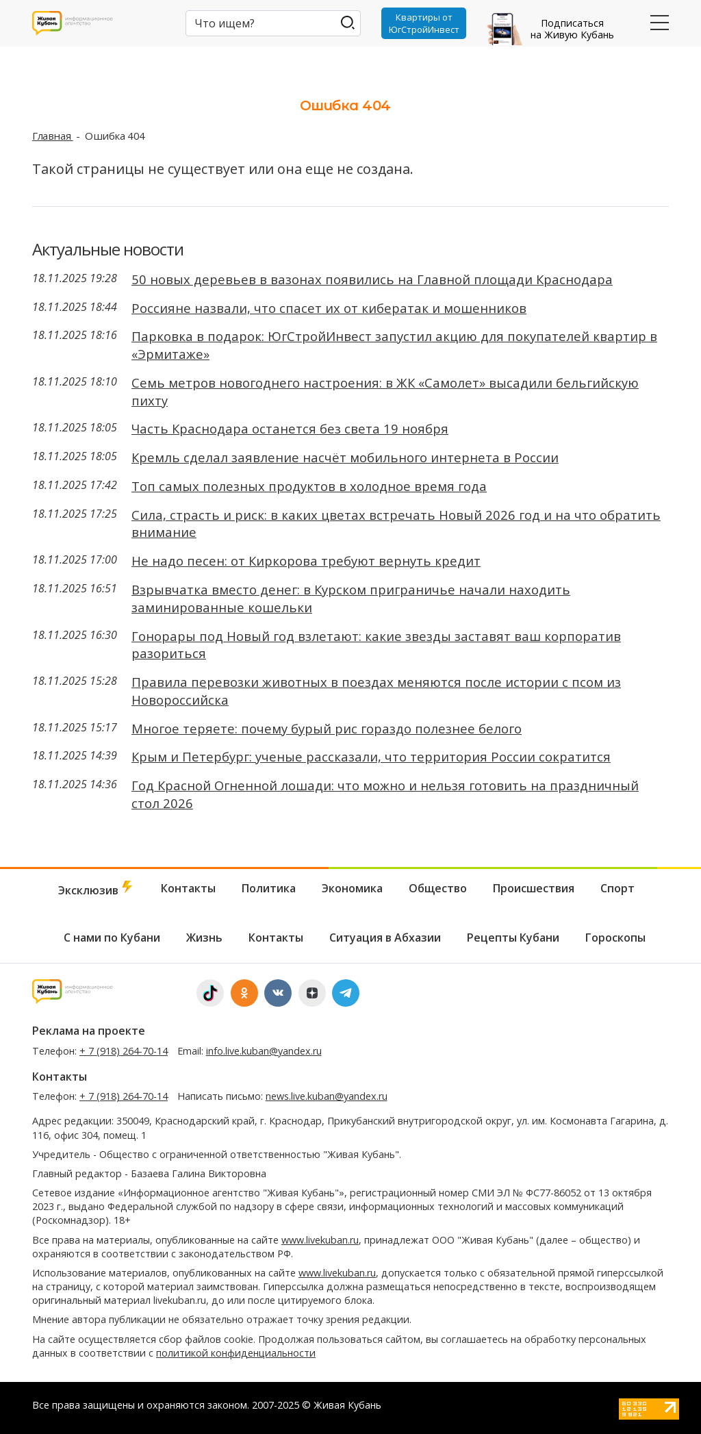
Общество (438, 888)
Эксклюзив (96, 889)
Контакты (188, 888)
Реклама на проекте (88, 1030)
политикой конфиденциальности (236, 1352)
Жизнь (204, 937)
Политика (269, 888)
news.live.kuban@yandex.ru (326, 1096)
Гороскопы (615, 937)
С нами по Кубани (112, 937)
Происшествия (533, 888)
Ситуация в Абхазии (385, 937)
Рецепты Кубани (513, 937)
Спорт (617, 888)
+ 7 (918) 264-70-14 (123, 1050)
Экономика (352, 888)
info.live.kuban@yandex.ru (264, 1050)
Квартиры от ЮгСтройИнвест (424, 23)
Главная (52, 135)
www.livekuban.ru (320, 1239)
